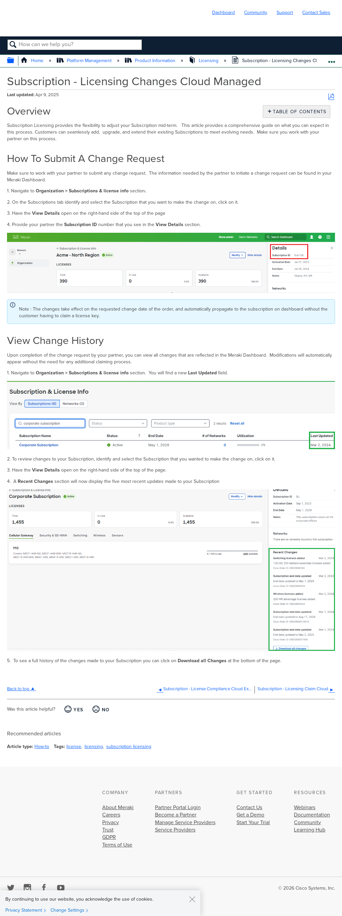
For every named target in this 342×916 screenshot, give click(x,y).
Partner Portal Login (178, 807)
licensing (93, 746)
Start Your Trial (253, 822)
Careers (111, 814)
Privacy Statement (23, 910)
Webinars (304, 807)
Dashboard (223, 12)
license (73, 746)
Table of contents (298, 112)
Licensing (204, 60)
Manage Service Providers (185, 822)
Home (32, 60)
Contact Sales (316, 12)
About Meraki (118, 807)
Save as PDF (331, 97)
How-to (41, 746)
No (106, 710)
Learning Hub (309, 830)
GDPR (109, 837)
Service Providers (175, 830)
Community (255, 12)
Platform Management (85, 60)
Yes (78, 710)
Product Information (151, 60)
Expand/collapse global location (331, 59)
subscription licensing (128, 746)
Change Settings (67, 910)
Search (13, 45)
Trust (108, 830)
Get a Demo (250, 814)
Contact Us (249, 807)
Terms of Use (117, 845)
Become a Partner (175, 814)
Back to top (18, 689)
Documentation (312, 814)
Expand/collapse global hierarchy (14, 61)
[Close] (192, 899)
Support (285, 12)
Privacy (110, 822)
